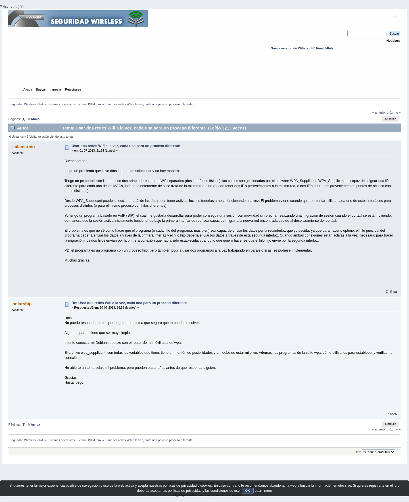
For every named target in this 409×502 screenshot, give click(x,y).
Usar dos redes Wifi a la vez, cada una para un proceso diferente (126, 146)
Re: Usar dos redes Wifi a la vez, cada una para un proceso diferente (129, 303)
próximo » (393, 112)
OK (247, 490)
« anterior (379, 112)
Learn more (263, 491)
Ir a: (358, 451)
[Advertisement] (204, 74)
